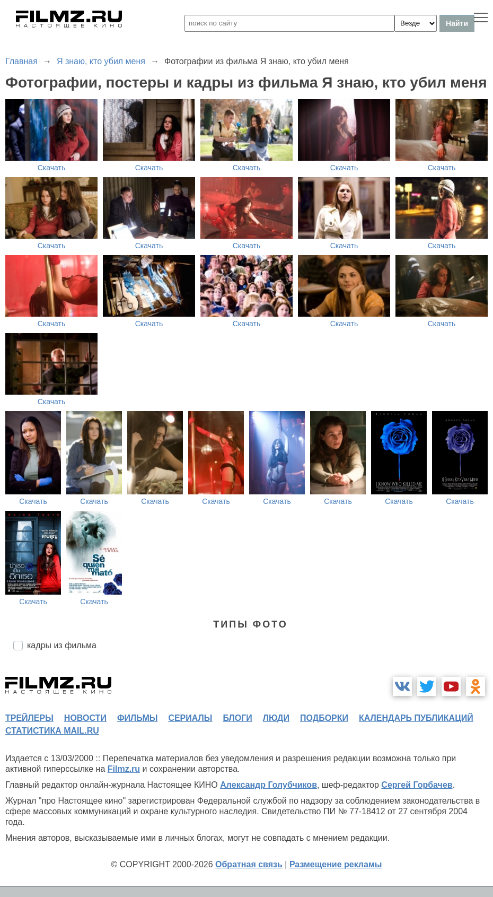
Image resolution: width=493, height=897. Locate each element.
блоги (237, 717)
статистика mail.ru (52, 730)
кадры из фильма (61, 645)
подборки (324, 717)
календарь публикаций (416, 717)
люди (276, 717)
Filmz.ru (124, 768)
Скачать (52, 167)
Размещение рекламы (335, 864)
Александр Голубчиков (268, 784)
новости (85, 717)
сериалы (190, 717)
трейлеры (29, 717)
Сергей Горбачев (416, 784)
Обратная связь (249, 864)
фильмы (137, 717)
